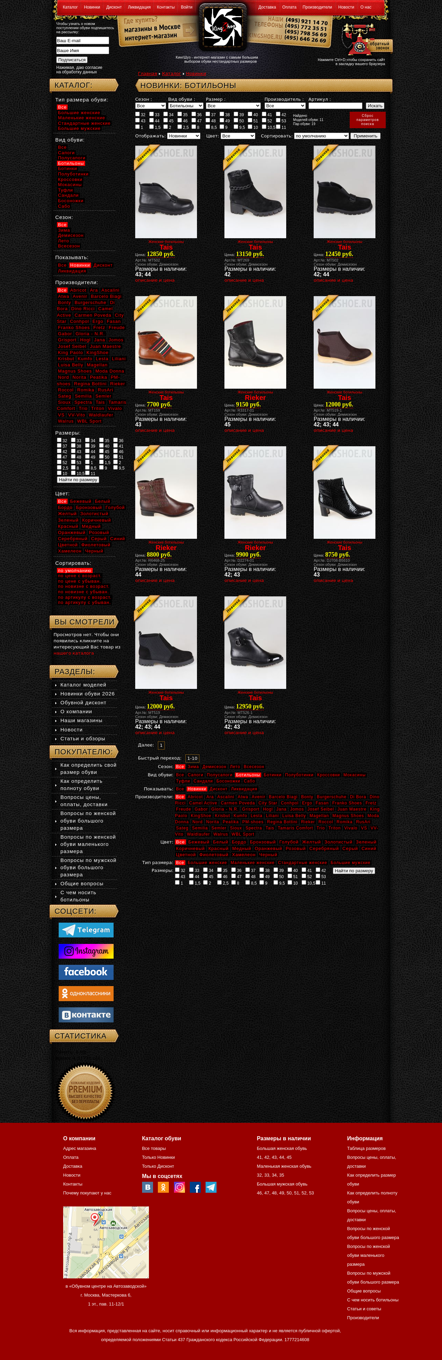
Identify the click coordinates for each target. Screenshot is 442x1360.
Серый (350, 848)
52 (267, 120)
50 (239, 120)
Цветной (186, 854)
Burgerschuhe (332, 796)
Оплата (289, 7)
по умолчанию (75, 570)
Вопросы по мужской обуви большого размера (88, 867)
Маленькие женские (253, 862)
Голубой (289, 842)
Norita (212, 821)
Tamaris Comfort (295, 828)
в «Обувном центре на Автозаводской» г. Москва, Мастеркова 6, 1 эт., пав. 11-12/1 (106, 1295)
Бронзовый (263, 842)
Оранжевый (268, 848)
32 (140, 114)
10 (253, 127)
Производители (317, 7)
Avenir (259, 796)
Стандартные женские (302, 862)
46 (182, 120)
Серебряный (324, 848)
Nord (198, 821)
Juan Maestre (352, 809)
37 (211, 114)
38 (225, 114)
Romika (345, 821)
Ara (210, 796)
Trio (321, 828)
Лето (235, 766)
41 (267, 114)
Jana (281, 809)
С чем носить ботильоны (373, 1299)
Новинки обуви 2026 (87, 693)
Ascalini (225, 796)
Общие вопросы (82, 883)
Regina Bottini (282, 821)
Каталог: (74, 85)
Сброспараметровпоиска (368, 120)
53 (281, 120)
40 (253, 114)
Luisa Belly (294, 815)
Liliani (272, 815)
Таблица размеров (366, 1148)
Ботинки (273, 775)
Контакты (166, 7)
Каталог (70, 7)
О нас (365, 7)
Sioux (236, 828)
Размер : (215, 99)
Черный (268, 854)
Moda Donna (109, 371)
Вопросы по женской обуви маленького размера (88, 844)
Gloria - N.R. (225, 809)
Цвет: (212, 135)
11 (281, 127)
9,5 (239, 127)
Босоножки (229, 781)
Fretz (370, 803)
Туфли (183, 781)
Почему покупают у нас (87, 1192)
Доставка (267, 7)
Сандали (203, 781)
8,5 (211, 127)
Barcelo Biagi (283, 796)
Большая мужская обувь (282, 1184)
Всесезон (254, 766)
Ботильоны (248, 775)
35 (182, 114)
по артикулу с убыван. (84, 602)
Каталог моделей (83, 685)
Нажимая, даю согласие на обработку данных (79, 69)
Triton (334, 828)
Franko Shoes (347, 803)
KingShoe (201, 815)
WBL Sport (243, 834)
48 (211, 120)
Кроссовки (328, 775)
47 (196, 120)
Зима (193, 766)
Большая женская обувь (282, 1148)
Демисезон (214, 766)
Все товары (154, 1148)
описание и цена (155, 280)
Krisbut (222, 815)
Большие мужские (351, 862)
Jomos (297, 809)
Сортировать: (277, 135)
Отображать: (150, 135)
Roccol (325, 821)
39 (239, 114)
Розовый (296, 848)
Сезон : (143, 99)
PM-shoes (253, 821)
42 (281, 114)
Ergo (307, 803)
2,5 (183, 127)
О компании (76, 711)
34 (168, 114)
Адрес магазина (79, 1148)
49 (225, 120)
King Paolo (70, 352)
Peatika (231, 821)
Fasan (322, 803)
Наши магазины (81, 720)
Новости (346, 7)
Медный (241, 848)
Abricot (195, 796)
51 (253, 120)
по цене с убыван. (79, 581)
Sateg (182, 828)
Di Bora (358, 796)
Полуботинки (299, 775)
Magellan (319, 815)
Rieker (308, 821)
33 (154, 114)
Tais (270, 828)
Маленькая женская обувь (284, 1166)
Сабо (249, 781)
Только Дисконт (158, 1166)
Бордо (239, 842)
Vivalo (350, 828)
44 (154, 120)
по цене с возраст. (80, 575)
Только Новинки (158, 1157)
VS (364, 828)
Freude (183, 809)
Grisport (251, 809)
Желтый (311, 842)
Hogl (268, 809)
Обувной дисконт (83, 702)
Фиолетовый (214, 854)
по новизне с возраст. (83, 586)
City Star (267, 803)
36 (196, 114)
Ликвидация (139, 7)
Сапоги (195, 775)
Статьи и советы (364, 1308)
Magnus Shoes (348, 815)
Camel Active (203, 803)
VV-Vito (76, 414)
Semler (218, 828)
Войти (187, 7)
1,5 (155, 127)
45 (168, 120)
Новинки (92, 7)
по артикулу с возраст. (85, 597)
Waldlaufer (198, 834)
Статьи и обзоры (82, 738)
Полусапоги (220, 775)
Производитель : (284, 99)
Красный (218, 848)
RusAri (363, 821)
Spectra (253, 828)
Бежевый (199, 842)
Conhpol (290, 803)
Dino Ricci (83, 308)
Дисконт (114, 7)
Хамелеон (244, 854)
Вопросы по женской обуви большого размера (88, 820)
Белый (221, 842)
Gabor (201, 809)
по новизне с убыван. (83, 591)
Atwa (243, 796)
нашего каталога (74, 653)
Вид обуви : (181, 99)
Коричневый (190, 848)
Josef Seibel (320, 809)
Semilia (200, 828)
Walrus (220, 834)
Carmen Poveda (238, 803)
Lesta (256, 815)
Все (180, 766)
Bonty (307, 796)
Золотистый (338, 842)
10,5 (269, 127)
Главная (147, 73)
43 (140, 120)
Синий (368, 848)
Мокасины (355, 775)
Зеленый (366, 842)
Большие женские (207, 862)
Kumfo (240, 815)
